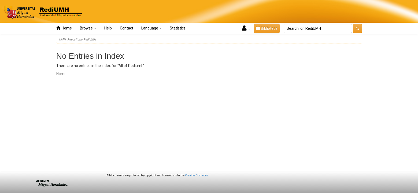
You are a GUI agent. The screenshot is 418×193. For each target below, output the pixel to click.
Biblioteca (267, 28)
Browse (88, 28)
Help (108, 28)
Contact (126, 28)
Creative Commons (196, 175)
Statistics (178, 28)
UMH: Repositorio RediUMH (77, 39)
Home (64, 28)
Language (151, 28)
